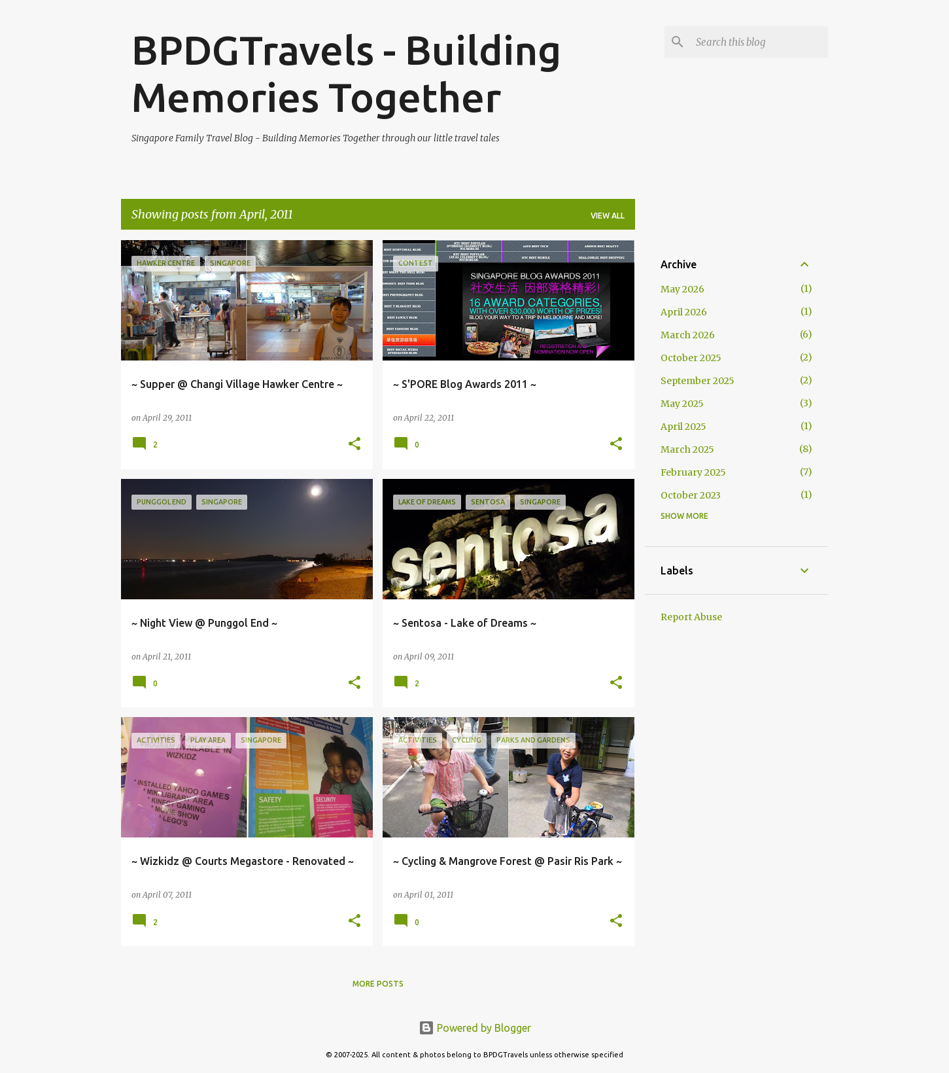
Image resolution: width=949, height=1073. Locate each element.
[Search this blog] (759, 42)
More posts (378, 983)
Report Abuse (691, 617)
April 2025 (683, 426)
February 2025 (693, 472)
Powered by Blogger (475, 1028)
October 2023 (691, 495)
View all (608, 215)
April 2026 (684, 312)
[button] (354, 444)
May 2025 (682, 404)
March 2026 (688, 335)
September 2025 (697, 381)
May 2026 (682, 289)
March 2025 (687, 449)
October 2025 (691, 358)
